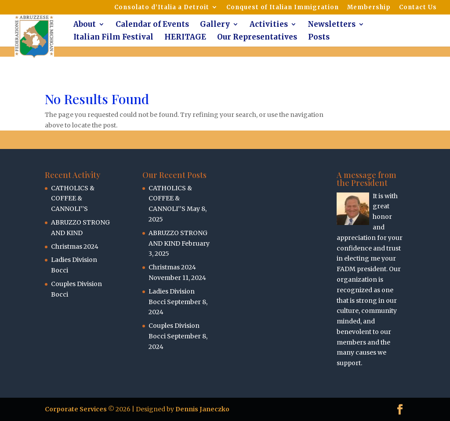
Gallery (215, 25)
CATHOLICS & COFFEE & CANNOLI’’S (72, 198)
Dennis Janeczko (202, 409)
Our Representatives (257, 38)
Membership (369, 7)
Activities (269, 25)
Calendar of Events (152, 25)
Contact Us (418, 7)
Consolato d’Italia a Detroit (161, 7)
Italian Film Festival (113, 38)
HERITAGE (185, 38)
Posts (319, 38)
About (84, 25)
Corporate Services (76, 409)
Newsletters (332, 25)
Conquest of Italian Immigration (282, 7)
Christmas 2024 (74, 246)
